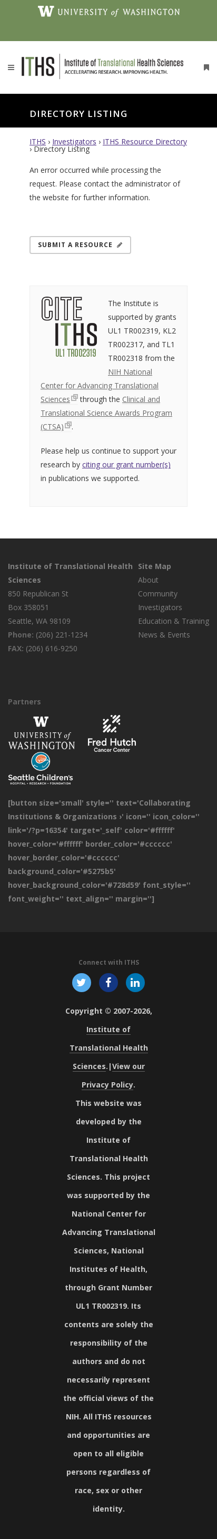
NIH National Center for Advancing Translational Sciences (100, 385)
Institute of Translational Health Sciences (109, 1047)
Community (157, 594)
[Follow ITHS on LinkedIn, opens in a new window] (135, 982)
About (148, 580)
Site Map (154, 566)
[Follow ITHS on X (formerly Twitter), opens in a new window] (81, 982)
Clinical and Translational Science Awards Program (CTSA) (106, 413)
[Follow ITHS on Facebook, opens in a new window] (108, 982)
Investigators (74, 141)
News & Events (164, 635)
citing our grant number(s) (126, 464)
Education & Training (173, 621)
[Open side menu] (204, 67)
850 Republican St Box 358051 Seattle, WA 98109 (39, 607)
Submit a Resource (80, 244)
